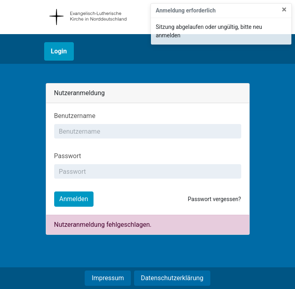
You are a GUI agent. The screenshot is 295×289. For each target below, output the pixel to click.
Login (59, 51)
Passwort (67, 156)
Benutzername (75, 116)
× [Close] (284, 9)
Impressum (108, 278)
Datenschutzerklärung (172, 278)
